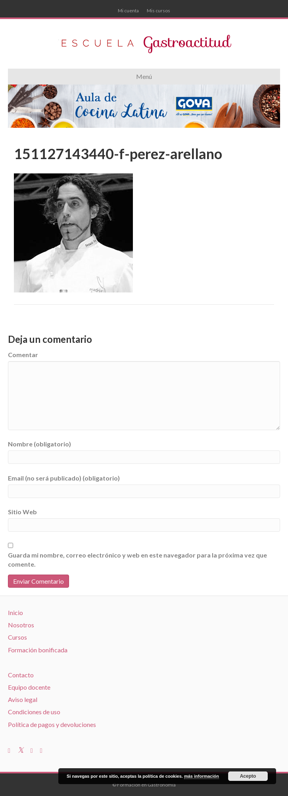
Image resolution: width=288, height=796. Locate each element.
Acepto (248, 776)
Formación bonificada (37, 650)
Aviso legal (22, 699)
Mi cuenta (128, 10)
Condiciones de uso (34, 711)
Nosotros (21, 625)
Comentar (23, 354)
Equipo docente (29, 687)
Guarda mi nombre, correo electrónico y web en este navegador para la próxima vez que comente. (137, 559)
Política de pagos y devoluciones (52, 724)
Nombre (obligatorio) (39, 444)
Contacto (21, 675)
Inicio (15, 612)
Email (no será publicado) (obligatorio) (64, 478)
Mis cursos (158, 10)
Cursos (17, 637)
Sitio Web (22, 511)
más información (201, 776)
